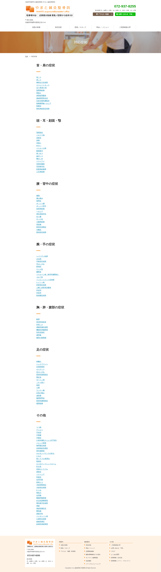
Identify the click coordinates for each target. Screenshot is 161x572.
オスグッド (40, 369)
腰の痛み (39, 198)
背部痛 (38, 224)
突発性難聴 (40, 164)
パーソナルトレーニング (93, 564)
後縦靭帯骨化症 (42, 98)
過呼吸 (38, 335)
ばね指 (38, 259)
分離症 (38, 230)
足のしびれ (40, 372)
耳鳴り (38, 143)
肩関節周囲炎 (41, 95)
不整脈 (38, 435)
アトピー (39, 430)
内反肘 (38, 293)
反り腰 (38, 216)
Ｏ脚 (38, 388)
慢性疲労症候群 (42, 503)
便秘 (38, 506)
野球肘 (38, 266)
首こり (38, 77)
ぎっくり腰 (40, 203)
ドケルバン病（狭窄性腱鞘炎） (47, 274)
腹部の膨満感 (41, 338)
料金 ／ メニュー (103, 27)
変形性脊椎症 (41, 227)
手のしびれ (40, 264)
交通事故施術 (90, 551)
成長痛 (38, 395)
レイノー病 (40, 282)
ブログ (113, 551)
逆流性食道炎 (41, 322)
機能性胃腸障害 (42, 330)
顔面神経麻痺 (41, 169)
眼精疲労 (39, 151)
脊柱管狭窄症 (41, 214)
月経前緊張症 (41, 485)
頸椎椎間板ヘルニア (43, 103)
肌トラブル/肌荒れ (43, 459)
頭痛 (38, 140)
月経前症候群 (41, 487)
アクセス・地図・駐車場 (68, 551)
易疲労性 (39, 514)
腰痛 (38, 196)
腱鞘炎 (38, 272)
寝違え (38, 93)
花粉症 (38, 138)
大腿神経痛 (40, 222)
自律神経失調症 (42, 448)
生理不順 (39, 479)
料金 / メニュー (90, 548)
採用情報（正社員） (117, 557)
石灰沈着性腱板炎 (42, 101)
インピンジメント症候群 (45, 280)
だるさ (38, 456)
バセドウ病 (40, 135)
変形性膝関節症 (42, 401)
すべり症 (39, 219)
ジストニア (40, 474)
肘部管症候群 (41, 285)
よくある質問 (115, 554)
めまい (38, 145)
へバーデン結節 (42, 256)
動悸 (38, 319)
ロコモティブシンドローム (46, 464)
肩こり (38, 80)
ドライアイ (40, 161)
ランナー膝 (40, 390)
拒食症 (38, 477)
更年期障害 (40, 451)
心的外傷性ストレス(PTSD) (46, 440)
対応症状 (58, 27)
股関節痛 (39, 403)
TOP (26, 56)
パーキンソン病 (42, 516)
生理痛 (38, 495)
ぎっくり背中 (41, 206)
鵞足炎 (38, 377)
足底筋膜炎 (40, 367)
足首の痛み (40, 393)
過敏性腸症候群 (42, 327)
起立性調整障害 (42, 500)
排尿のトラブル (42, 469)
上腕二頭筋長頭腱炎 (43, 287)
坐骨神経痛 (40, 209)
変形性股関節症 (42, 374)
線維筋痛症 (40, 521)
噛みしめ (39, 159)
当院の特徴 (36, 27)
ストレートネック (42, 85)
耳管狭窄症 (40, 166)
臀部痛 (38, 511)
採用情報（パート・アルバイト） (121, 561)
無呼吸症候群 (41, 445)
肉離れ (38, 361)
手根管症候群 (41, 261)
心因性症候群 (41, 519)
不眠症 (38, 438)
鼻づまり (39, 153)
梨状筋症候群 (41, 232)
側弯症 (38, 201)
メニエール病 (41, 148)
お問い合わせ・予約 (117, 548)
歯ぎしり (39, 156)
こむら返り (40, 382)
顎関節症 (39, 132)
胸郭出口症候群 (42, 82)
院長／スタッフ (80, 27)
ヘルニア (39, 211)
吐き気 (38, 466)
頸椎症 (38, 106)
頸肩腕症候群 (41, 295)
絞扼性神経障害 (42, 524)
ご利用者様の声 (125, 27)
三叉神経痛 (40, 172)
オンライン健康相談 (92, 557)
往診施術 (88, 561)
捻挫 (38, 385)
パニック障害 (41, 443)
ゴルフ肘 (39, 277)
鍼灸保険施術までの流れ (93, 554)
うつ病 (38, 427)
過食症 (38, 472)
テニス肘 (39, 269)
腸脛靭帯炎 (40, 398)
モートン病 (40, 380)
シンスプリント (42, 364)
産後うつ (39, 482)
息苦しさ (39, 324)
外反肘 (38, 290)
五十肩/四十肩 (41, 88)
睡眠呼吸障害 (41, 498)
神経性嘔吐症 (41, 508)
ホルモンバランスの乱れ (45, 453)
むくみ (38, 490)
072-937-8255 (33, 555)
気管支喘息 (40, 332)
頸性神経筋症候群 (42, 109)
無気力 (38, 493)
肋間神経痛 (40, 90)
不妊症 (38, 432)
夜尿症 (38, 461)
